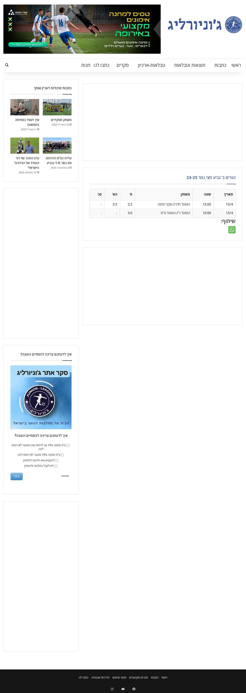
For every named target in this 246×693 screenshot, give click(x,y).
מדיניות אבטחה (100, 677)
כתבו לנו (102, 65)
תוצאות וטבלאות (189, 65)
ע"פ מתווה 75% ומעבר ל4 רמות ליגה (40, 454)
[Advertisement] (163, 122)
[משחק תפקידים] (57, 107)
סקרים (123, 65)
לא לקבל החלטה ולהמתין (40, 466)
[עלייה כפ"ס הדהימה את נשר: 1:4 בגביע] (57, 146)
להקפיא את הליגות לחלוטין (40, 460)
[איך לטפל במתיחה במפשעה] (24, 107)
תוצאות (65, 476)
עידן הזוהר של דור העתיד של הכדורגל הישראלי (26, 163)
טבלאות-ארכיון (151, 65)
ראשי (236, 65)
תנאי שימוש (119, 677)
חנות (86, 65)
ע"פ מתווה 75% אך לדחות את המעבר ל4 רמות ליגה (41, 447)
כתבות (220, 65)
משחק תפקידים (61, 120)
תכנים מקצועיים (138, 677)
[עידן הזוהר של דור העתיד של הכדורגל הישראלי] (24, 146)
